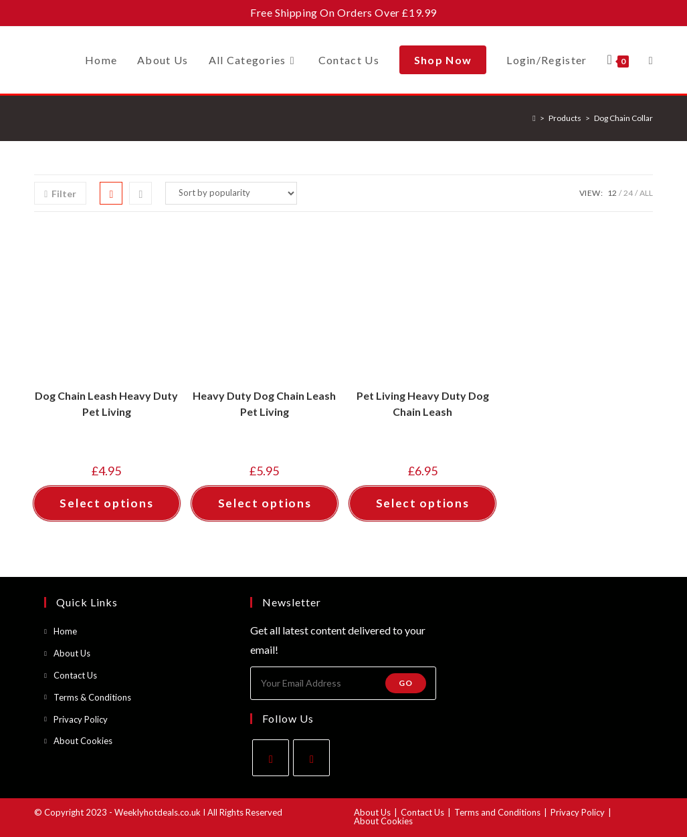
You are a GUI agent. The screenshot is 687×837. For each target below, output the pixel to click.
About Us (72, 653)
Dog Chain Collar (623, 118)
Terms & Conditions (92, 697)
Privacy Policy (81, 719)
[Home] (533, 118)
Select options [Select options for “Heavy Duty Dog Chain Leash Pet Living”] (265, 503)
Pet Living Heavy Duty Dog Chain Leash (423, 403)
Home (65, 631)
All (646, 193)
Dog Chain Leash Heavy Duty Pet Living (106, 403)
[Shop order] (231, 193)
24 (628, 193)
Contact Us (75, 675)
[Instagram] (311, 757)
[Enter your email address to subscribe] (343, 683)
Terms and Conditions (497, 812)
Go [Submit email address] (406, 683)
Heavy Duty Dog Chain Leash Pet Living (264, 403)
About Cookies (83, 740)
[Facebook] (270, 757)
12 (612, 193)
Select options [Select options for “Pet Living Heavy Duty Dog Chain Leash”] (423, 503)
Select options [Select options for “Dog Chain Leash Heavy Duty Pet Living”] (106, 503)
